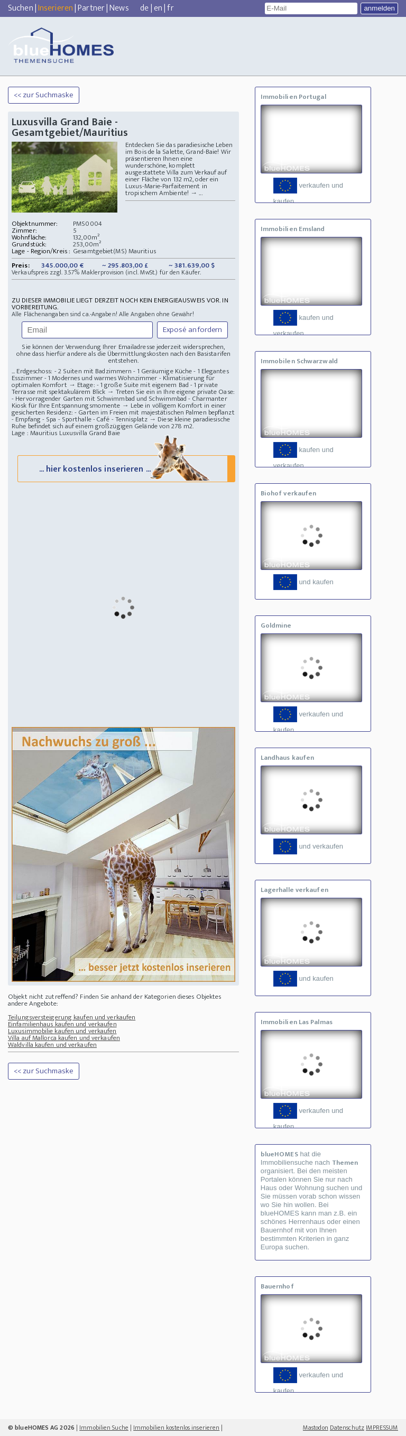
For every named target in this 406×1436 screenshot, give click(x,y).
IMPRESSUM (382, 1427)
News (118, 8)
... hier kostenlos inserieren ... (125, 468)
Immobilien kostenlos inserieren (176, 1427)
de (144, 8)
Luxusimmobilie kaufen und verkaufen (62, 1031)
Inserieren (55, 8)
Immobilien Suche (103, 1427)
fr (170, 8)
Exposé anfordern (193, 329)
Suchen (20, 8)
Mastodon (315, 1427)
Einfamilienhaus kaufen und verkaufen (62, 1024)
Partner (91, 8)
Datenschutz (347, 1427)
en (158, 8)
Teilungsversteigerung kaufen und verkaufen (71, 1017)
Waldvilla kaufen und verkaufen (52, 1045)
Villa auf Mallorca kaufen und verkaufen (64, 1038)
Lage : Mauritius (35, 433)
